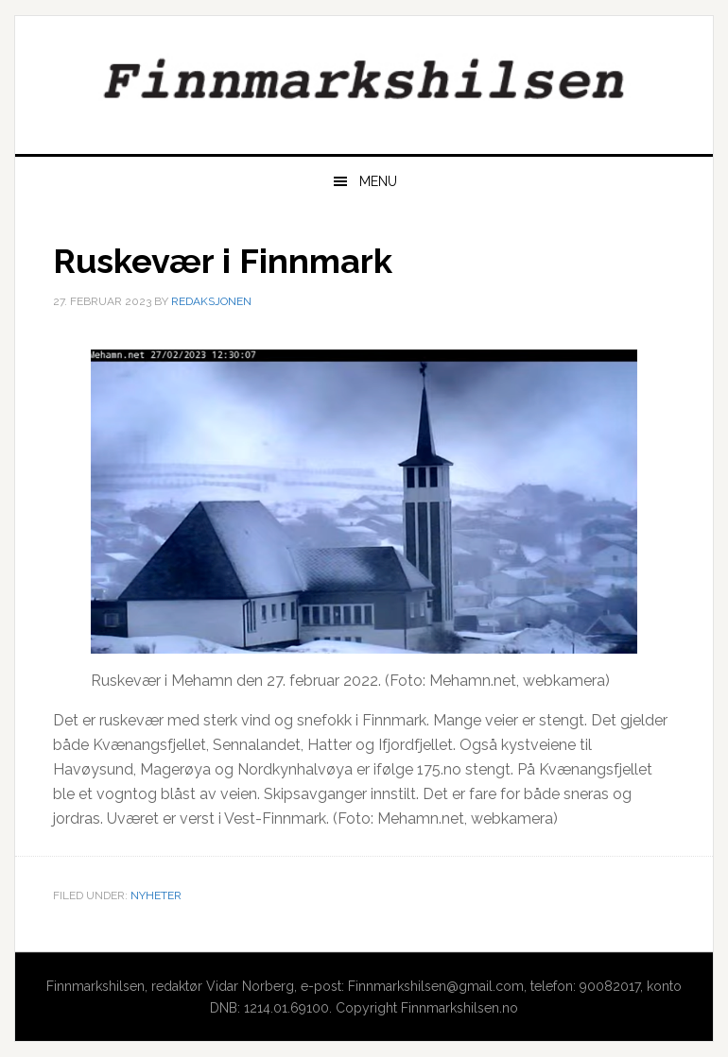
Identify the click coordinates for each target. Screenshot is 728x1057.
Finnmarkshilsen (363, 77)
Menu (378, 181)
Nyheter (156, 895)
